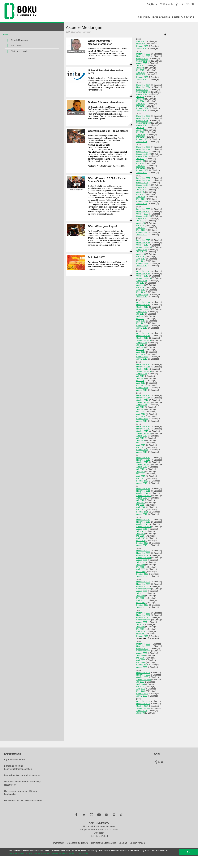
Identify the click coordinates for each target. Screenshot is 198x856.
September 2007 (143, 620)
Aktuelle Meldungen (19, 40)
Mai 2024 (140, 101)
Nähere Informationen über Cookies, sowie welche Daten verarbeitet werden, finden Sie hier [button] (48, 853)
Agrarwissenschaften (14, 759)
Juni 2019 (140, 254)
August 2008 (141, 591)
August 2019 (141, 249)
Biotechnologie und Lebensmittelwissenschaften (18, 767)
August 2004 (141, 710)
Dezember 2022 (143, 147)
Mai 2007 (140, 629)
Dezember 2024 (143, 85)
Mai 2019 (140, 256)
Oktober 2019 (142, 245)
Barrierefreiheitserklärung (103, 843)
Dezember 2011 (143, 488)
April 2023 (140, 134)
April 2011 (140, 507)
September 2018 (143, 278)
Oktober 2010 (142, 524)
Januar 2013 (141, 452)
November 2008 (143, 584)
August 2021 (141, 187)
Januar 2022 (141, 172)
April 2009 (140, 569)
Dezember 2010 (143, 520)
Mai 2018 (140, 287)
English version (137, 843)
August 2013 (141, 436)
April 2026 (140, 41)
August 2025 (141, 63)
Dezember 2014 (143, 395)
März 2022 (140, 168)
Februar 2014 (142, 419)
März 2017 (140, 323)
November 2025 (143, 56)
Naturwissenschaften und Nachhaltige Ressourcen (22, 783)
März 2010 (140, 540)
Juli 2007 (140, 624)
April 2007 (140, 631)
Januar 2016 (141, 359)
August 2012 (141, 467)
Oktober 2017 (142, 307)
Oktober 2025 (142, 58)
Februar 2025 (142, 77)
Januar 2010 (141, 545)
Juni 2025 (140, 68)
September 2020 (143, 216)
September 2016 (143, 340)
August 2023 (141, 125)
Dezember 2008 (143, 582)
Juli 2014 (140, 407)
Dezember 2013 (143, 426)
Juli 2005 (140, 682)
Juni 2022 (140, 161)
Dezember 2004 (143, 701)
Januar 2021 (141, 203)
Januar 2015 (141, 390)
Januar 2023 (141, 141)
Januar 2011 (141, 514)
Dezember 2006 (143, 644)
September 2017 (143, 309)
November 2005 (143, 675)
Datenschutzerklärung (77, 843)
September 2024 (143, 92)
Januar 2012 (141, 483)
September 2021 (143, 185)
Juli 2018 (140, 283)
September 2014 (143, 402)
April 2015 (140, 383)
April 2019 (140, 259)
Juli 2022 (140, 158)
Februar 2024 (142, 108)
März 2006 (140, 662)
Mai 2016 (140, 349)
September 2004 (143, 708)
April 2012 (140, 476)
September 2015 (143, 371)
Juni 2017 (140, 316)
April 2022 (140, 166)
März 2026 (140, 44)
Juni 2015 (140, 378)
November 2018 (143, 273)
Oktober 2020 (142, 214)
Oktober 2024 (142, 89)
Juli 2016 (140, 345)
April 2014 (140, 414)
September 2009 (143, 558)
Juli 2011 (140, 500)
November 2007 (143, 615)
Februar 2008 (142, 605)
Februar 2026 (142, 46)
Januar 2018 (141, 297)
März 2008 (140, 602)
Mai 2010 (140, 536)
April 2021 (140, 197)
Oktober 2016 (142, 338)
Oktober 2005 (142, 677)
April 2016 (140, 352)
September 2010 (143, 527)
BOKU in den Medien (20, 51)
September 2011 (143, 496)
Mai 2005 (140, 686)
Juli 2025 (140, 65)
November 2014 (143, 398)
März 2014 (140, 416)
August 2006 (141, 653)
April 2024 (140, 103)
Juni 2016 (140, 347)
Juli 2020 (140, 221)
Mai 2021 (140, 194)
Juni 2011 (140, 502)
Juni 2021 (140, 192)
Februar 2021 (142, 201)
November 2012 (143, 460)
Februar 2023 (142, 139)
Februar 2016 (142, 356)
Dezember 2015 (143, 364)
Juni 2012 (140, 471)
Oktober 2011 (142, 493)
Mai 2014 (140, 412)
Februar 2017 (142, 325)
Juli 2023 (140, 127)
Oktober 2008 (142, 586)
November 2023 (143, 118)
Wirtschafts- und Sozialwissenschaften (23, 800)
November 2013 (143, 429)
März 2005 (140, 691)
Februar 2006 (142, 665)
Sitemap (123, 843)
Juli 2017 (140, 314)
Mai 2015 (140, 380)
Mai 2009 (140, 567)
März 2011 (140, 509)
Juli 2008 (140, 593)
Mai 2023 (140, 132)
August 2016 (141, 343)
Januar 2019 (141, 266)
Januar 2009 (141, 576)
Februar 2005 (142, 693)
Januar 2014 (141, 421)
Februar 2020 (142, 232)
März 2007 (140, 634)
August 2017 (141, 311)
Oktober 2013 (142, 431)
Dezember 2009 (143, 551)
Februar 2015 (142, 388)
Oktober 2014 (142, 400)
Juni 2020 (140, 223)
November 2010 (143, 522)
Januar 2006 (141, 667)
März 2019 (140, 261)
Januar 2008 (141, 607)
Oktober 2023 (142, 120)
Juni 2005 (140, 684)
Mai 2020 (140, 225)
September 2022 (143, 154)
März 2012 (140, 478)
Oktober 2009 (142, 555)
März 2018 (140, 292)
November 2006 (143, 646)
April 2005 (140, 689)
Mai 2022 (140, 163)
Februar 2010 (142, 543)
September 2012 (143, 464)
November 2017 (143, 305)
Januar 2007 (142, 638)
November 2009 (143, 553)
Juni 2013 (140, 440)
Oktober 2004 (142, 706)
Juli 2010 (140, 531)
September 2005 (143, 679)
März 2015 (140, 385)
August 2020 (141, 218)
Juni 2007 (140, 627)
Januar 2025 (141, 79)
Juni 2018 (140, 285)
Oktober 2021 (142, 183)
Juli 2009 (140, 562)
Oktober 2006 (142, 648)
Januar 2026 (141, 48)
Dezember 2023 (143, 116)
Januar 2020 (141, 235)
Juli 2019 (140, 252)
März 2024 (140, 106)
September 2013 (143, 433)
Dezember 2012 (143, 457)
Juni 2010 (140, 533)
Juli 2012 (140, 469)
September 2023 (143, 123)
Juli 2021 (140, 190)
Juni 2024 (140, 99)
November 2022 (143, 149)
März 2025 (140, 75)
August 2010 (141, 529)
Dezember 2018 (143, 271)
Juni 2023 (140, 130)
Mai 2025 (140, 70)
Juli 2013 (140, 438)
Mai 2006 (140, 658)
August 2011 (141, 498)
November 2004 (143, 704)
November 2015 (143, 367)
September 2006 (143, 651)
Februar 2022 (142, 170)
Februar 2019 (142, 263)
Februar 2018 (142, 294)
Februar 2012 (142, 481)
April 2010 (140, 538)
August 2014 (141, 405)
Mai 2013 (140, 443)
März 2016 (140, 354)
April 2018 (140, 290)
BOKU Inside (16, 46)
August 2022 (141, 156)
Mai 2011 (140, 505)
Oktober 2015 (142, 369)
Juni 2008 (140, 596)
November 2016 (143, 336)
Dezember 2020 (143, 209)
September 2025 (143, 61)
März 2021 (140, 199)
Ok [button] (188, 852)
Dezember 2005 (143, 673)
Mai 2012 (140, 474)
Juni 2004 (140, 713)
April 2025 (140, 72)
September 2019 (143, 247)
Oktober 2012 (142, 462)
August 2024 (141, 94)
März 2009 (140, 571)
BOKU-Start (70, 32)
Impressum (58, 843)
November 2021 (143, 180)
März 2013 (140, 447)
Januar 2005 (141, 696)
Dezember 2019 (143, 240)
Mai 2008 (140, 598)
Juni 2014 (140, 409)
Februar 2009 (142, 574)
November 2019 (143, 242)
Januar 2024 (141, 110)
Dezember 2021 (143, 178)
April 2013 (140, 445)
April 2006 (140, 660)
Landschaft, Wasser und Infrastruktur (22, 775)
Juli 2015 (140, 376)
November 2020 (143, 211)
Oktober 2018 (142, 276)
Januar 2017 (141, 328)
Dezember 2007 (143, 613)
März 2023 (140, 137)
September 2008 (143, 589)
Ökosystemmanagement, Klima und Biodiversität (21, 793)
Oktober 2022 (142, 152)
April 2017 (140, 321)
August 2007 (141, 622)
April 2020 (140, 228)
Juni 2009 (140, 565)
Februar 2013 (142, 450)
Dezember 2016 (143, 333)
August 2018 (141, 280)
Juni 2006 (140, 655)
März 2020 (140, 230)
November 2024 (143, 87)
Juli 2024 (140, 96)
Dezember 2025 (143, 54)
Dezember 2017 (143, 302)
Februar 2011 (142, 512)
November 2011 (143, 491)
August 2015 (141, 374)
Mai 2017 (140, 318)
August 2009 (141, 560)
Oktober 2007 (142, 617)
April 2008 (140, 600)
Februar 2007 (142, 636)
